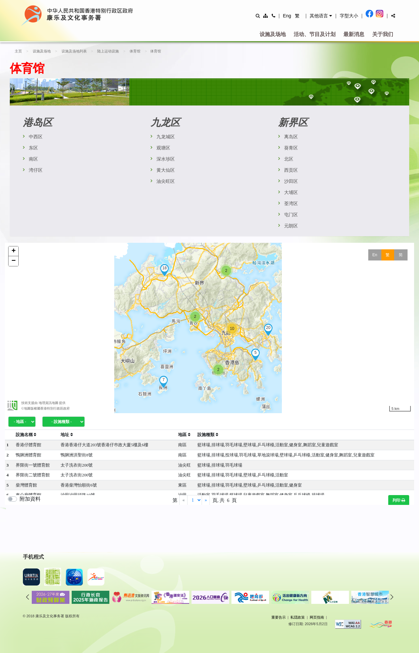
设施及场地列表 (72, 51)
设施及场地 (273, 34)
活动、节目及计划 (315, 34)
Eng (287, 15)
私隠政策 (297, 617)
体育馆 (132, 51)
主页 (18, 51)
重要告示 (278, 617)
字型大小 (349, 15)
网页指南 (317, 617)
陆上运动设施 (106, 51)
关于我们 (382, 34)
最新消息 (353, 34)
